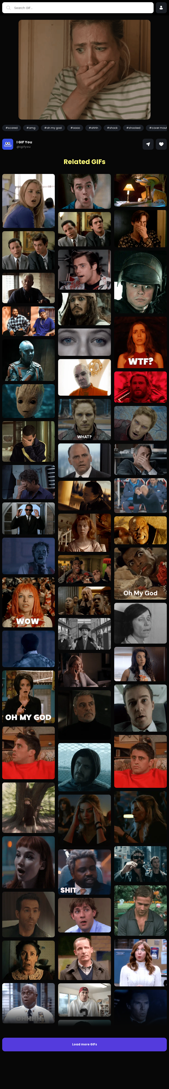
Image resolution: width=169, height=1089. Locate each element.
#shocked (133, 128)
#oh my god (53, 128)
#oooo (75, 128)
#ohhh (93, 128)
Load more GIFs (84, 1044)
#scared (12, 128)
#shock (112, 128)
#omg (30, 128)
